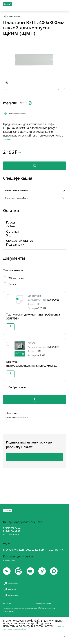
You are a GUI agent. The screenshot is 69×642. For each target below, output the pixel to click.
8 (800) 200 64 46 (18, 525)
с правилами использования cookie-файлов (31, 626)
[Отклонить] (63, 635)
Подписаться (34, 474)
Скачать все (34, 413)
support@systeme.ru (18, 535)
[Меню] (63, 5)
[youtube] (20, 575)
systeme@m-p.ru (14, 563)
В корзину (35, 174)
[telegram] (47, 575)
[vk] (7, 575)
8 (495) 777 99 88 (18, 529)
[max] (60, 575)
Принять (11, 636)
